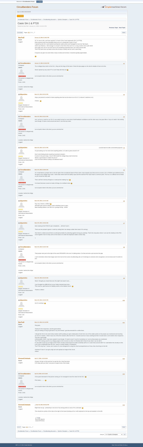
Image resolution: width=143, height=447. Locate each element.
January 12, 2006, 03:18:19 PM (42, 63)
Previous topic (113, 27)
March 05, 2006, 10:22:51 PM (41, 300)
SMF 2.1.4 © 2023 (20, 445)
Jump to (102, 434)
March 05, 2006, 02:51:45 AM (41, 277)
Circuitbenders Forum (27, 7)
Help (113, 445)
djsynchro (23, 94)
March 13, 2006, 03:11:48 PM (41, 322)
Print (123, 32)
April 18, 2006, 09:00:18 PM (42, 404)
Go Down (20, 32)
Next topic (122, 27)
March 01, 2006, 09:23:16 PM (41, 94)
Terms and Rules (118, 445)
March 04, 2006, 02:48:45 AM (41, 169)
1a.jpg (37, 417)
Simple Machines (28, 445)
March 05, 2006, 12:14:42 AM (41, 200)
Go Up (19, 427)
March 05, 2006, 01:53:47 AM (41, 246)
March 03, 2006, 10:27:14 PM (41, 147)
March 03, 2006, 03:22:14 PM (41, 116)
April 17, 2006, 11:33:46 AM (41, 358)
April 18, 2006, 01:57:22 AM (41, 373)
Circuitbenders (25, 63)
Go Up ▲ (125, 445)
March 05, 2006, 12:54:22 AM (41, 222)
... (33, 32)
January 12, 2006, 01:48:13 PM (42, 37)
